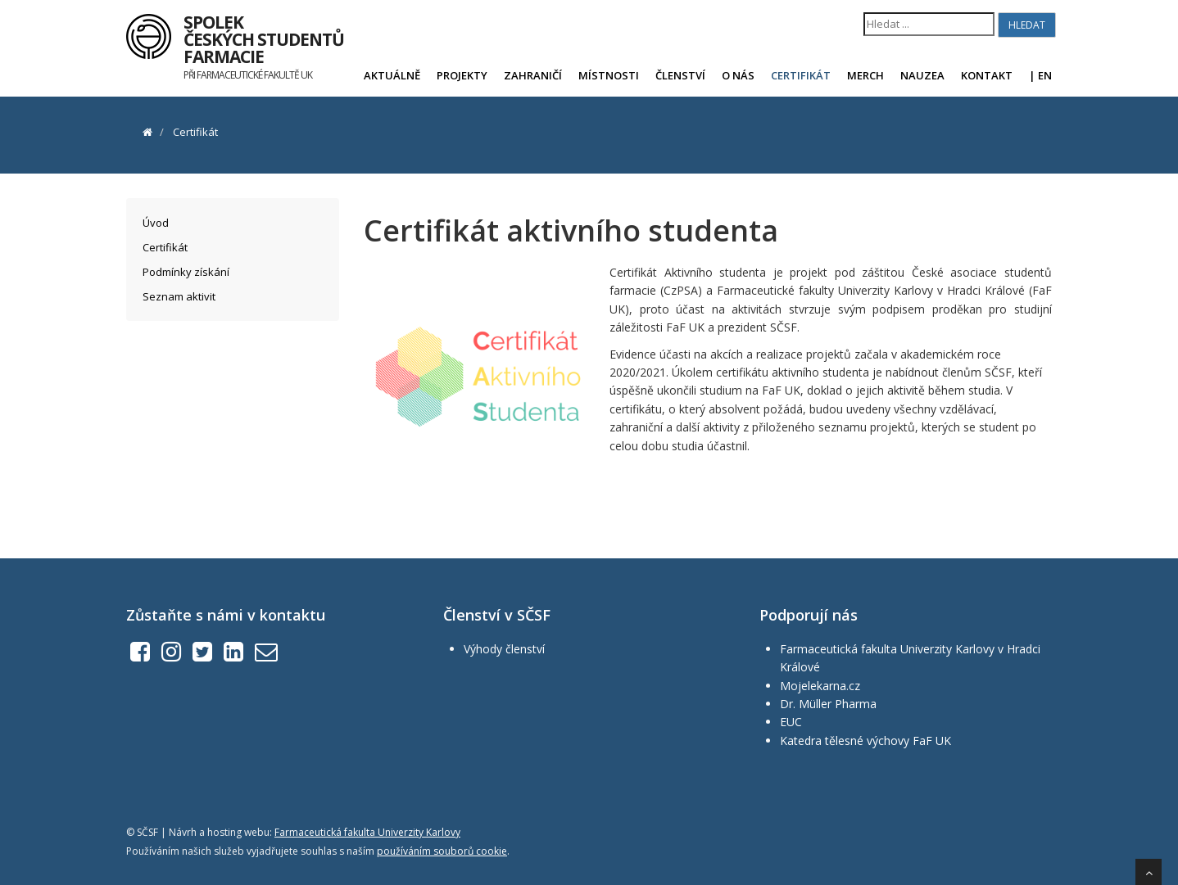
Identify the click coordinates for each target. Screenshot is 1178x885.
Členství (680, 75)
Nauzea (922, 75)
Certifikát (801, 75)
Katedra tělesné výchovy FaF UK (865, 740)
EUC (791, 721)
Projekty (462, 75)
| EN (1040, 75)
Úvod (156, 222)
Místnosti (608, 75)
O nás (738, 75)
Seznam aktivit (179, 296)
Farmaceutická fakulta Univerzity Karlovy (367, 832)
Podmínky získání (186, 271)
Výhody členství (504, 649)
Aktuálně (392, 75)
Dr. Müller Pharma (828, 703)
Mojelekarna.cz (820, 685)
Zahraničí (533, 75)
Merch (865, 75)
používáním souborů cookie (442, 851)
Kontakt (987, 75)
